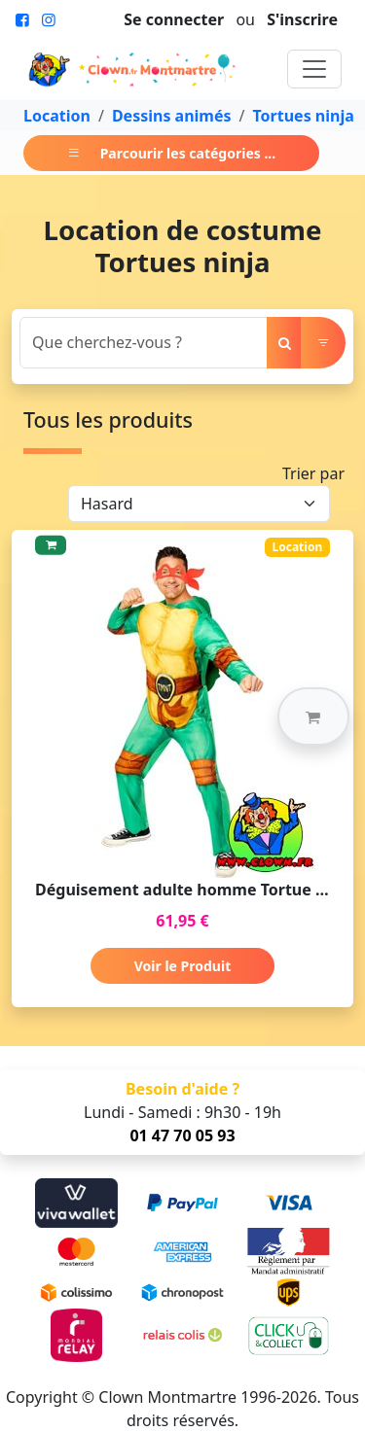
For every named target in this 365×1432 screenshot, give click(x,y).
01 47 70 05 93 (182, 1135)
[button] (313, 716)
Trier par (313, 473)
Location (57, 115)
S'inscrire (302, 19)
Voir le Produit (182, 966)
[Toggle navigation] (314, 69)
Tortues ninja (302, 115)
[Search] (143, 342)
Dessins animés (172, 115)
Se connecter (174, 19)
